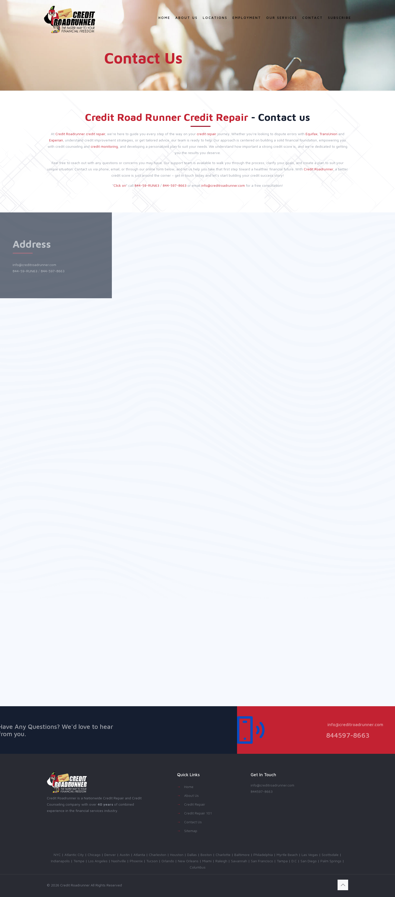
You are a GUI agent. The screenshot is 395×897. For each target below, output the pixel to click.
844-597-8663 (174, 185)
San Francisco (262, 861)
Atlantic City (74, 854)
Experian (56, 140)
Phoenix (136, 861)
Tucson (152, 861)
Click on (120, 185)
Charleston (157, 854)
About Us (191, 795)
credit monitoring (104, 146)
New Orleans (188, 861)
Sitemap (190, 831)
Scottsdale (330, 854)
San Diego (309, 861)
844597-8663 (262, 791)
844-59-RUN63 (147, 185)
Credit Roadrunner (70, 134)
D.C (294, 861)
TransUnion (328, 134)
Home (188, 786)
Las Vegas (310, 854)
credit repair (95, 134)
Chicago (94, 854)
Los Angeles (98, 861)
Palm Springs (330, 861)
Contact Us (193, 822)
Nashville (118, 861)
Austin (125, 854)
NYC (57, 854)
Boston (206, 854)
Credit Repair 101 (198, 813)
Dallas (192, 854)
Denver (110, 854)
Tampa (282, 861)
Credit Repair (194, 804)
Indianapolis (60, 861)
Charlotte (223, 854)
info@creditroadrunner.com (223, 185)
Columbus (198, 867)
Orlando (167, 861)
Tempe (79, 861)
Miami (207, 861)
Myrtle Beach (287, 854)
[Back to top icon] (343, 885)
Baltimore (242, 854)
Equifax (311, 134)
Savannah (239, 861)
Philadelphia (263, 854)
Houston (176, 854)
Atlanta (139, 854)
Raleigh (221, 861)
